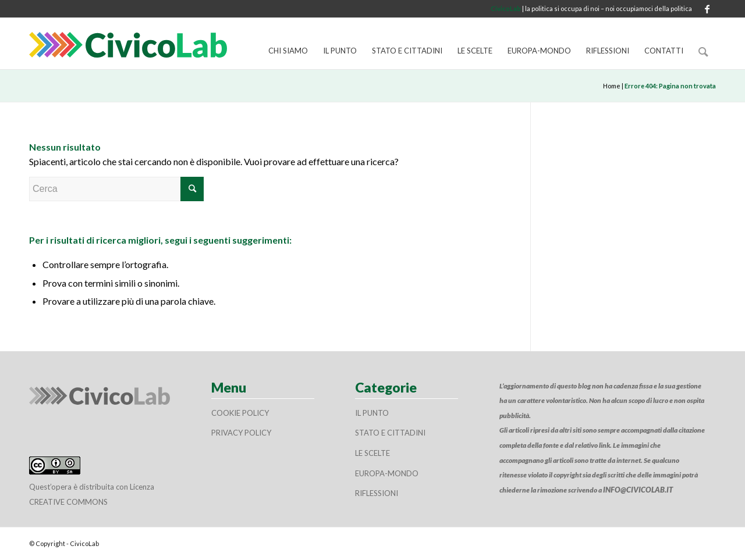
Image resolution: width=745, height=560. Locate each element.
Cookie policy (240, 413)
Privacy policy (241, 432)
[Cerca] (703, 51)
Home (611, 86)
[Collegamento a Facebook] (707, 8)
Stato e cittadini (390, 432)
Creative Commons (68, 502)
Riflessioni (376, 493)
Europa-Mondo (386, 473)
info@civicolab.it (638, 489)
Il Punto (372, 413)
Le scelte (372, 453)
